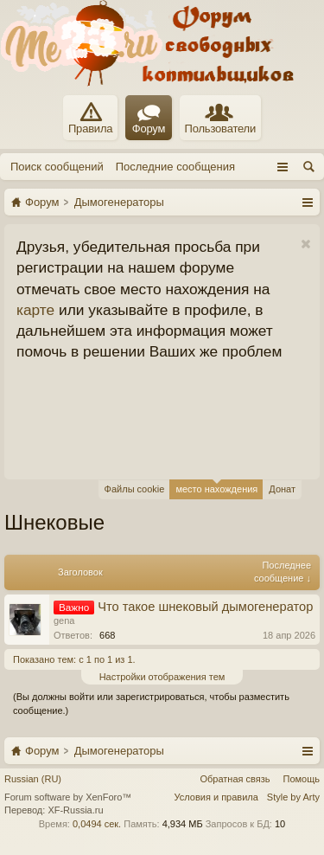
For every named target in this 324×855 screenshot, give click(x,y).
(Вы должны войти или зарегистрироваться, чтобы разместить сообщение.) (151, 703)
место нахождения (216, 486)
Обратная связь (235, 779)
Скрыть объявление (305, 244)
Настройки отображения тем (162, 677)
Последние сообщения (175, 166)
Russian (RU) (32, 779)
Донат (282, 489)
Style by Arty (293, 797)
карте (35, 309)
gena (64, 620)
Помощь (302, 779)
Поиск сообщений (57, 166)
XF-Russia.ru (75, 810)
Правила (90, 118)
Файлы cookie (135, 489)
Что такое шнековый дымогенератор (205, 607)
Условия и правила (216, 797)
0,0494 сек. (97, 824)
